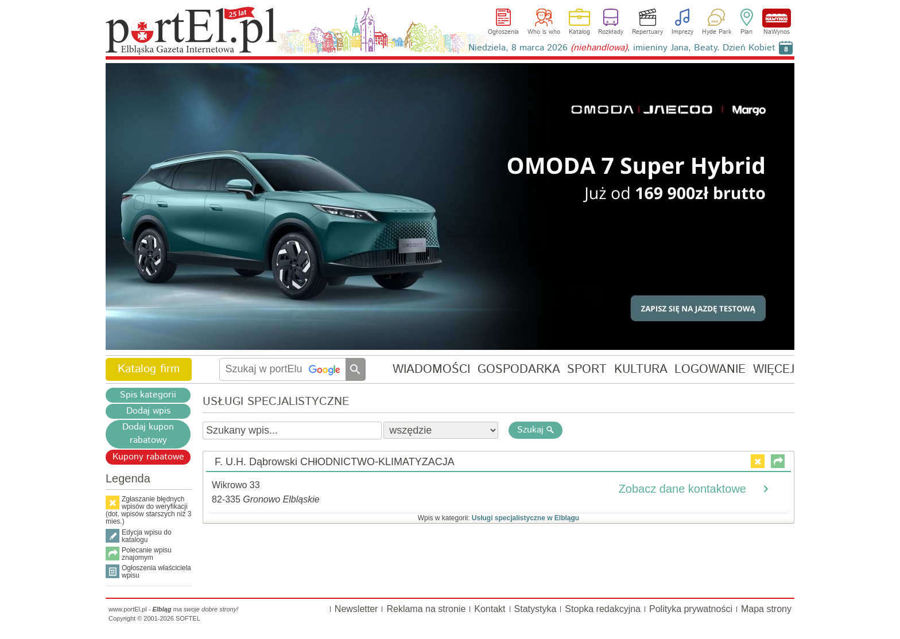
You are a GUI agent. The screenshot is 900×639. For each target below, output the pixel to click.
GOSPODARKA (519, 369)
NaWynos (776, 18)
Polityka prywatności (690, 609)
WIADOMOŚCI (431, 369)
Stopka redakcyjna (603, 609)
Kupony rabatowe (148, 456)
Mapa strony (766, 609)
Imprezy (682, 32)
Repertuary (647, 32)
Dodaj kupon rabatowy (148, 433)
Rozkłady (610, 32)
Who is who (543, 32)
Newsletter (356, 609)
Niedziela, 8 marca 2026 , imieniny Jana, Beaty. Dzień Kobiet (621, 47)
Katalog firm (149, 369)
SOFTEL (188, 618)
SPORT (587, 369)
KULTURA (641, 369)
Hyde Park (716, 32)
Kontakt (489, 609)
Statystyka (535, 609)
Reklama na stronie (425, 609)
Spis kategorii (148, 395)
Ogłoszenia (503, 32)
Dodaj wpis (148, 411)
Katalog (579, 32)
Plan (746, 32)
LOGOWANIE (710, 369)
